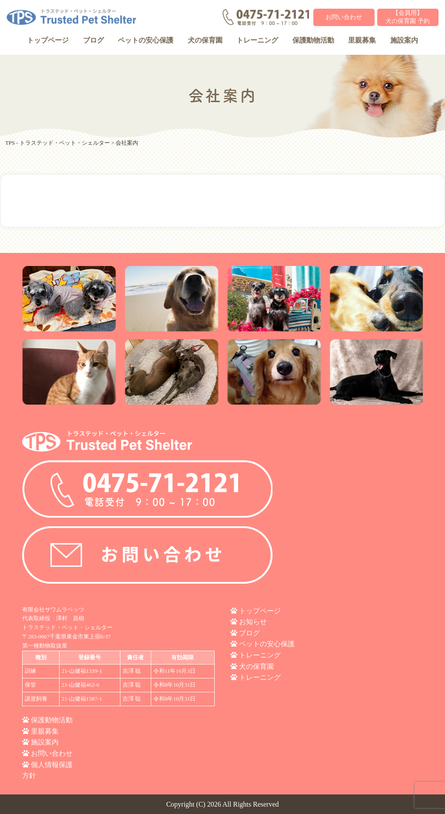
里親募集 (362, 40)
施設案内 (404, 40)
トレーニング (257, 40)
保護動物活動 (313, 40)
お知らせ (253, 621)
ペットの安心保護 (145, 40)
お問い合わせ (343, 17)
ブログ (93, 40)
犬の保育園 (205, 40)
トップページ (48, 40)
